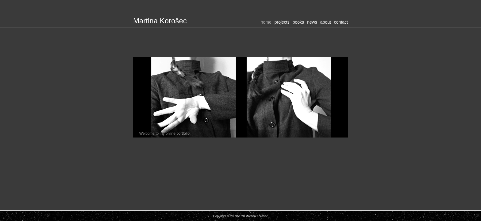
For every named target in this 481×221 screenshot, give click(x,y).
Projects (282, 22)
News (312, 22)
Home (266, 22)
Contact (341, 22)
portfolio (183, 133)
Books (298, 22)
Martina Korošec (160, 21)
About (325, 22)
